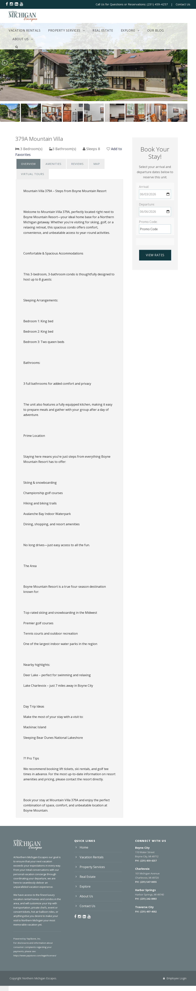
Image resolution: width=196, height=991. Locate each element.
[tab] (28, 164)
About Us (173, 30)
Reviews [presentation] (76, 164)
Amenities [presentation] (53, 164)
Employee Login (174, 978)
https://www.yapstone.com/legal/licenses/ (33, 955)
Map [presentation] (95, 164)
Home (84, 847)
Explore (123, 30)
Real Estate (98, 30)
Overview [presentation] (28, 164)
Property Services (61, 30)
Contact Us (183, 4)
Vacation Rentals (24, 30)
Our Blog (150, 30)
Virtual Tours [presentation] (32, 174)
